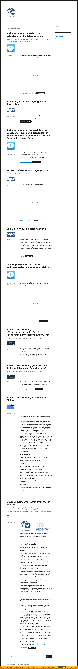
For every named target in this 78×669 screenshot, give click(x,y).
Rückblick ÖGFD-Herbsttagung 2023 (27, 170)
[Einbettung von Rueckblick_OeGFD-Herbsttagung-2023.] (36, 202)
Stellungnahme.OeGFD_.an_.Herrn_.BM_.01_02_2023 (29, 321)
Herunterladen (40, 93)
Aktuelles (8, 56)
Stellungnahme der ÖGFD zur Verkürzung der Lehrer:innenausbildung (29, 266)
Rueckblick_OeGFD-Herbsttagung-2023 (27, 220)
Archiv (64, 12)
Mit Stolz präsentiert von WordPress (22, 664)
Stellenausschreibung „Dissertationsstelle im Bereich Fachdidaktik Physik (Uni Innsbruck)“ (27, 332)
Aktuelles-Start (12, 56)
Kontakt (70, 12)
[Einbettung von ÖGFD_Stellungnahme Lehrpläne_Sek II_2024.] (36, 75)
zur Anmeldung (26, 121)
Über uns (58, 12)
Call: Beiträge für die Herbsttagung (26, 228)
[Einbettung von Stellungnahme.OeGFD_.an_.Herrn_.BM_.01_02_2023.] (36, 303)
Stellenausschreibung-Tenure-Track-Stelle (27, 389)
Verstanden (61, 667)
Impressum (57, 38)
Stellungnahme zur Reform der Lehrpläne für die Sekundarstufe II (25, 34)
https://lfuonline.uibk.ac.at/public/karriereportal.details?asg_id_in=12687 (36, 355)
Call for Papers (22, 256)
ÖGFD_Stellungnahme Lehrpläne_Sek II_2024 (28, 93)
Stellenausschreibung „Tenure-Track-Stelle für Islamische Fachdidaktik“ (27, 366)
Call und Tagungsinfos (23, 647)
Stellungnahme (9, 284)
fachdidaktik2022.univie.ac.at (38, 644)
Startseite (52, 12)
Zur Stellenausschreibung (25, 493)
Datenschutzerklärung (59, 36)
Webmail (56, 28)
